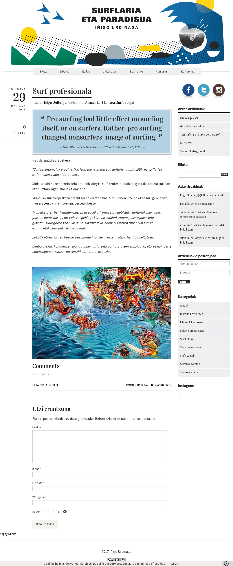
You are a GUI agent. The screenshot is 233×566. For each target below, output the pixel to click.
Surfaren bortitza (190, 364)
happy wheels (8, 534)
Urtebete (208, 195)
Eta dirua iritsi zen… (48, 385)
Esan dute (136, 71)
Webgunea (39, 497)
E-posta (38, 483)
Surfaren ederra (189, 372)
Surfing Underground (192, 151)
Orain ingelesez (189, 118)
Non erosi (162, 71)
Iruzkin (36, 427)
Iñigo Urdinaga (189, 195)
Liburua (65, 71)
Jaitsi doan (110, 71)
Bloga (43, 71)
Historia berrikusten (191, 314)
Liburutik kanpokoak (192, 322)
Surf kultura (106, 102)
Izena (36, 469)
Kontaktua (187, 71)
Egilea (86, 71)
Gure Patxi (186, 143)
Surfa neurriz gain (190, 347)
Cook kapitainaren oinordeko (147, 385)
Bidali (224, 174)
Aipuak (90, 102)
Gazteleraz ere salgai (192, 126)
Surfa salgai (125, 102)
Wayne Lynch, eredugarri (209, 238)
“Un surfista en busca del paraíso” (200, 134)
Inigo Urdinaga (55, 102)
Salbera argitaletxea (192, 331)
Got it (174, 564)
